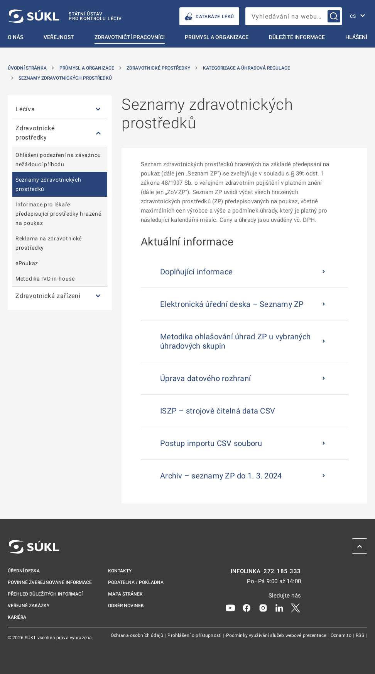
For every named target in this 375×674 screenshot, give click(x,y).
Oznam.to (342, 635)
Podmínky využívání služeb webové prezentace (277, 635)
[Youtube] (230, 607)
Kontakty (120, 571)
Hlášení (356, 37)
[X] (295, 607)
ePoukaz (26, 263)
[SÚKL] (65, 16)
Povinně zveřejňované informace (50, 582)
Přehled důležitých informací (45, 594)
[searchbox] (293, 16)
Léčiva (25, 109)
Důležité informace (297, 37)
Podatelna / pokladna (136, 582)
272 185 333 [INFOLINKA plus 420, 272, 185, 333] (282, 571)
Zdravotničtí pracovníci (130, 37)
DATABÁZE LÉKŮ (209, 16)
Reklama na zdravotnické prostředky (48, 243)
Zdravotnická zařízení (48, 296)
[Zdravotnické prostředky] (98, 133)
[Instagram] (263, 607)
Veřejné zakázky (28, 605)
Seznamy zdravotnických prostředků (65, 78)
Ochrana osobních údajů (137, 635)
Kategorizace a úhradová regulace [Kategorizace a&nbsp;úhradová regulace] (246, 68)
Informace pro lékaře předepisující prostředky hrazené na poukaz (58, 213)
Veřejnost (59, 37)
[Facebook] (246, 607)
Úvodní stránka (27, 68)
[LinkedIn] (279, 607)
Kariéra (17, 617)
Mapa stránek (125, 594)
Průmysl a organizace (216, 37)
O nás (15, 37)
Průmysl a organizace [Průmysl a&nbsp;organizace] (86, 68)
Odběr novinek (126, 605)
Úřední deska (24, 571)
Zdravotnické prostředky (158, 68)
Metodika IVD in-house (45, 279)
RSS (360, 635)
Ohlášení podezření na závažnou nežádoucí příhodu (58, 159)
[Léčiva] (98, 109)
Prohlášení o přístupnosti (195, 635)
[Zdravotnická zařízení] (98, 296)
